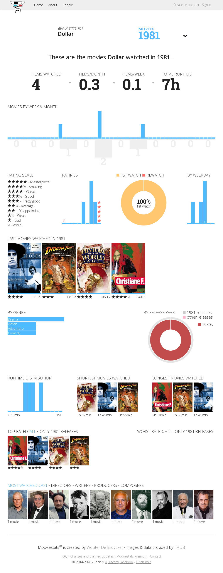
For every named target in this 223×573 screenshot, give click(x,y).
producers (105, 485)
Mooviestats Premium (132, 556)
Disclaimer (143, 562)
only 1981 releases (59, 431)
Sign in (206, 5)
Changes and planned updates (92, 556)
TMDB (179, 547)
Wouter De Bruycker (105, 547)
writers (83, 485)
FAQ (65, 556)
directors (61, 485)
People (68, 5)
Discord (113, 562)
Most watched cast (27, 485)
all (33, 431)
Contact (155, 556)
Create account (186, 5)
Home (38, 5)
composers (132, 485)
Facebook (126, 562)
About (52, 5)
